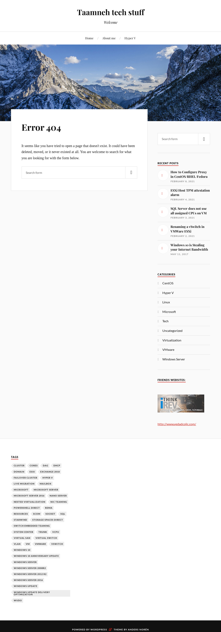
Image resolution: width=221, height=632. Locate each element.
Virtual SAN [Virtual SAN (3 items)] (22, 538)
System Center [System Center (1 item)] (23, 532)
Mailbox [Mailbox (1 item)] (45, 483)
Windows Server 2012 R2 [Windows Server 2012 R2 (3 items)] (30, 574)
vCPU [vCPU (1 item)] (55, 532)
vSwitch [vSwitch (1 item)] (57, 544)
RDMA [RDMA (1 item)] (48, 507)
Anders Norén (138, 629)
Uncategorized (172, 330)
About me (109, 38)
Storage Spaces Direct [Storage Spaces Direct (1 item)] (47, 519)
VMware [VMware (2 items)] (40, 544)
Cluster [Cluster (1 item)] (19, 465)
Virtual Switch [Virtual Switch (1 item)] (46, 538)
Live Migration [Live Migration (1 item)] (24, 483)
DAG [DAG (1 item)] (45, 465)
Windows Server (173, 359)
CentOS (167, 283)
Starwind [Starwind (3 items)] (20, 519)
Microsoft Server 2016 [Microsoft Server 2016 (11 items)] (29, 495)
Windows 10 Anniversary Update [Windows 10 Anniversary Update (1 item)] (36, 556)
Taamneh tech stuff (110, 12)
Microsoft (169, 312)
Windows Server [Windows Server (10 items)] (25, 562)
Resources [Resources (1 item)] (21, 513)
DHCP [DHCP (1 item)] (56, 465)
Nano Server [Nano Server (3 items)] (58, 495)
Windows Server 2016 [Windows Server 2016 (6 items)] (28, 580)
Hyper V (130, 38)
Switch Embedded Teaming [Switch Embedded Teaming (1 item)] (32, 525)
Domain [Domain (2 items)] (19, 471)
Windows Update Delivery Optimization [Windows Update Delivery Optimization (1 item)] (32, 593)
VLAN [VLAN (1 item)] (17, 544)
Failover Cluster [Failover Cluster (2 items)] (25, 477)
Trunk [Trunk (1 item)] (42, 532)
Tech (165, 321)
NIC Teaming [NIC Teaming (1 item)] (58, 501)
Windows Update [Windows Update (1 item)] (25, 586)
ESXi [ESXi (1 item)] (32, 471)
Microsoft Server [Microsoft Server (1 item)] (46, 489)
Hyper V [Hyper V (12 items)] (47, 477)
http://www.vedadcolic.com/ (177, 424)
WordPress (98, 629)
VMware (168, 349)
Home (89, 38)
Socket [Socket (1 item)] (50, 513)
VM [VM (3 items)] (28, 544)
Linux (166, 302)
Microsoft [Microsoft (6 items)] (21, 489)
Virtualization (171, 340)
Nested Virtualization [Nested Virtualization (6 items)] (29, 501)
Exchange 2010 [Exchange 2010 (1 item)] (50, 471)
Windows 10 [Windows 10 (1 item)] (22, 550)
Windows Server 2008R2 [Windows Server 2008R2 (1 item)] (30, 568)
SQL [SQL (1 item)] (62, 513)
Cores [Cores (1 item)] (34, 465)
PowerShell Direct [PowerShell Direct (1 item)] (27, 507)
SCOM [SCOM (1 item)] (36, 513)
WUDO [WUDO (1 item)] (18, 600)
